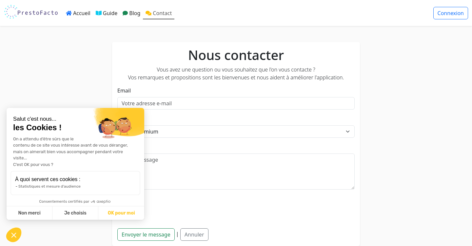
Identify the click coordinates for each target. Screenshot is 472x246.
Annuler (194, 234)
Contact (159, 13)
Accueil (78, 13)
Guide (107, 13)
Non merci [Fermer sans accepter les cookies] (29, 213)
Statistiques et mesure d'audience (49, 186)
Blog (131, 13)
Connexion (451, 13)
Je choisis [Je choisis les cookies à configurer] (75, 213)
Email (124, 90)
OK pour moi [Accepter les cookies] (121, 213)
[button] (14, 235)
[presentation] (167, 207)
